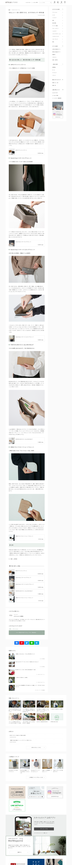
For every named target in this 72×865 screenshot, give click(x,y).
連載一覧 (54, 85)
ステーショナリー (55, 28)
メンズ (53, 15)
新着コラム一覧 (55, 82)
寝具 (53, 20)
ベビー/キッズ (55, 39)
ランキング (54, 72)
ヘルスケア (54, 31)
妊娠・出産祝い (55, 59)
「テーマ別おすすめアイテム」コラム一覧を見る (27, 636)
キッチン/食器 (55, 25)
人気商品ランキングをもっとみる (36, 778)
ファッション (54, 12)
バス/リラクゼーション (56, 33)
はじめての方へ (28, 2)
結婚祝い (54, 54)
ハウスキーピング (55, 36)
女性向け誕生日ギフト (56, 49)
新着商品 (54, 67)
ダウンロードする (44, 814)
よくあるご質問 (35, 2)
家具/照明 (54, 23)
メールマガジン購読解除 (56, 98)
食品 (53, 41)
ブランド (54, 75)
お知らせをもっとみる (36, 748)
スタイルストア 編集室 (18, 616)
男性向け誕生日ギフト (56, 51)
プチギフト (54, 57)
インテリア (54, 17)
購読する (19, 837)
